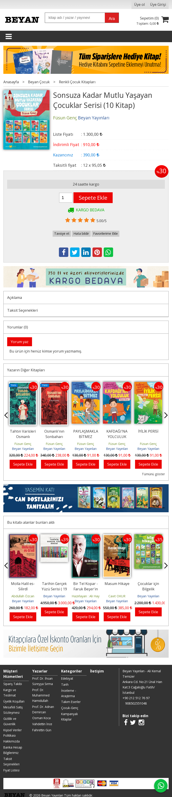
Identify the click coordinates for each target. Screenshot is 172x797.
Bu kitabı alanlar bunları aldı (30, 522)
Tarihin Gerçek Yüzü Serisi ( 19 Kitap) (54, 589)
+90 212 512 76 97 (136, 698)
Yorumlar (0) (17, 327)
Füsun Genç (22, 444)
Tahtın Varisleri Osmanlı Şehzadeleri (23, 436)
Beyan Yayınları (23, 449)
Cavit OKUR (116, 596)
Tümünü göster (153, 474)
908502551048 (136, 703)
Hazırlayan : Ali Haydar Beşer (93, 596)
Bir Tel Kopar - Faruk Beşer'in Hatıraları (85, 589)
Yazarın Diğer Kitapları (26, 370)
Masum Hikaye (117, 583)
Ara (112, 18)
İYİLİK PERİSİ (148, 431)
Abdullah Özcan (22, 596)
